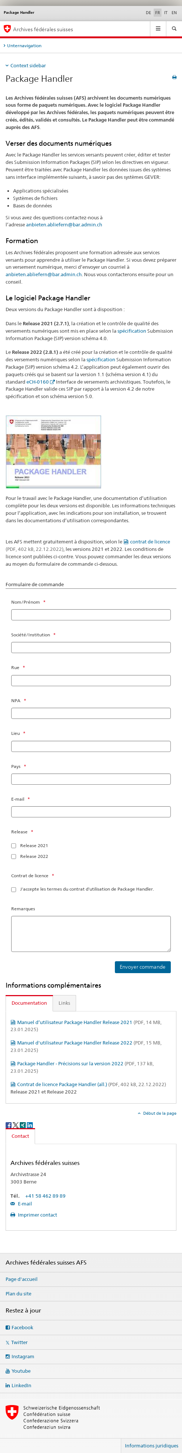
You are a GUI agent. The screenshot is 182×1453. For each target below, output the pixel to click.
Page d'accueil (22, 1279)
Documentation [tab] (29, 1003)
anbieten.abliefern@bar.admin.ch (64, 224)
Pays (16, 766)
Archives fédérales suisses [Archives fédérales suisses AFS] (43, 29)
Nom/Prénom (25, 602)
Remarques (23, 908)
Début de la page (159, 1113)
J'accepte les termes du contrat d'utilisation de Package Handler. (87, 889)
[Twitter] (16, 1124)
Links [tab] (64, 1003)
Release (19, 831)
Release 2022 (34, 856)
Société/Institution (30, 634)
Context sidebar (28, 65)
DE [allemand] (148, 12)
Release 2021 (34, 845)
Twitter (19, 1342)
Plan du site (18, 1294)
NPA (16, 700)
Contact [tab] (20, 1136)
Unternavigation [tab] (24, 45)
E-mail (17, 799)
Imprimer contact (37, 1215)
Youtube (21, 1371)
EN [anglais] (174, 12)
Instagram (23, 1356)
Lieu (15, 733)
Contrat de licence (29, 875)
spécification (131, 331)
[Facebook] (9, 1124)
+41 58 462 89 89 (45, 1196)
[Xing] (23, 1124)
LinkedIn (21, 1385)
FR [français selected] (157, 12)
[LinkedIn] (30, 1124)
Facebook (22, 1327)
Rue (15, 667)
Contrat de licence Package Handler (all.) (91, 1084)
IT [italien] (165, 12)
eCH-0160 (37, 382)
